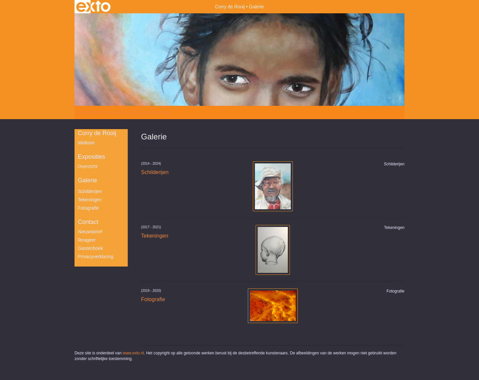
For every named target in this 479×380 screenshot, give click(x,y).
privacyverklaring (95, 256)
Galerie (87, 180)
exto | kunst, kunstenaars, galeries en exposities (93, 6)
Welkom (86, 142)
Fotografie (88, 208)
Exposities (91, 156)
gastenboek (90, 248)
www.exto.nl (133, 353)
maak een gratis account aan (139, 112)
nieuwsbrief (90, 231)
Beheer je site (89, 112)
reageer (87, 240)
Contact (88, 222)
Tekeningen (90, 199)
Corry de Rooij (229, 6)
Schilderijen (90, 191)
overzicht (87, 166)
